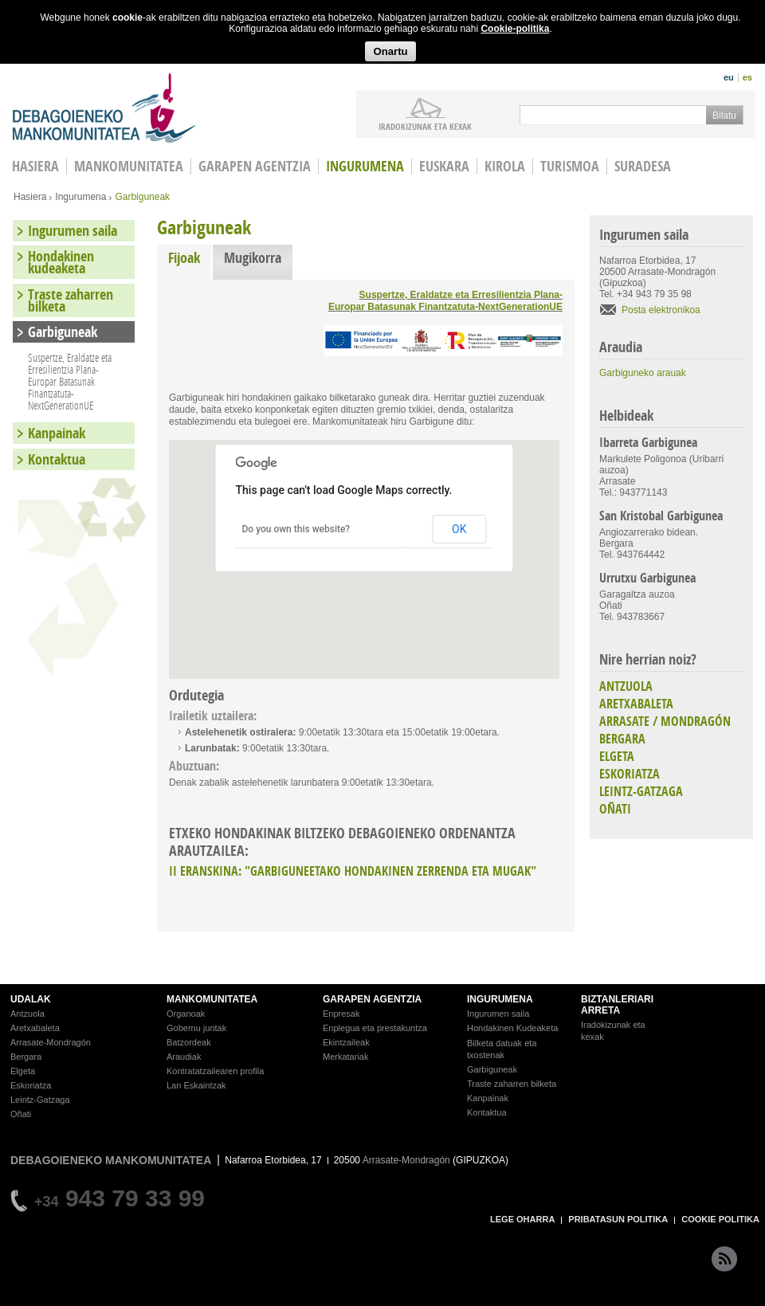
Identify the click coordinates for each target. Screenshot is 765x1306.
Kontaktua (56, 459)
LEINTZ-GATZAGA (641, 791)
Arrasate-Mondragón (50, 1042)
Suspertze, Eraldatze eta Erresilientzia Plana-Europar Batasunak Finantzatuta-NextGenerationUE (445, 300)
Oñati (20, 1114)
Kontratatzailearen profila (215, 1071)
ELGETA (616, 756)
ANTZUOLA (626, 686)
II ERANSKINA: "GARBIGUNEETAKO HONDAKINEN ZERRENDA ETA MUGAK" (352, 871)
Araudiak (184, 1056)
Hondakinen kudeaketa (61, 262)
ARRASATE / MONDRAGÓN (665, 721)
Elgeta (22, 1071)
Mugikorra (252, 258)
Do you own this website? (296, 529)
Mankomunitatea (128, 166)
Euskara (444, 166)
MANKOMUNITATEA (212, 999)
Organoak (186, 1013)
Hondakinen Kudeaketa (512, 1028)
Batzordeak (189, 1042)
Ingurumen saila (72, 231)
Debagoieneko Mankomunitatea (104, 108)
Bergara (25, 1056)
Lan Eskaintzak (196, 1085)
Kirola (504, 166)
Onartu (390, 51)
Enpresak (341, 1013)
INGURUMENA (500, 999)
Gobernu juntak (196, 1028)
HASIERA (35, 166)
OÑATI (615, 809)
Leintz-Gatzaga (40, 1099)
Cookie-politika (515, 28)
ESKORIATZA (629, 773)
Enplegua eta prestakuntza (375, 1028)
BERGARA (622, 738)
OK (459, 529)
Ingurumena (365, 166)
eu (729, 77)
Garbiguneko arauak (642, 372)
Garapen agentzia (254, 166)
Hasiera (30, 196)
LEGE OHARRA (522, 1219)
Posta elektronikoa (661, 310)
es (747, 77)
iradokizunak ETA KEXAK (425, 125)
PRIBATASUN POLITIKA (618, 1219)
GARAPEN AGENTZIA (372, 999)
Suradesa (642, 166)
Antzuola (27, 1013)
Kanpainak (56, 433)
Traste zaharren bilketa (70, 300)
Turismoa (569, 166)
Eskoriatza (30, 1085)
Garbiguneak (62, 332)
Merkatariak (345, 1056)
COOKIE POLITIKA (720, 1219)
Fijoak (189, 258)
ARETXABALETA (636, 703)
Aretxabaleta (35, 1028)
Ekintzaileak (346, 1042)
